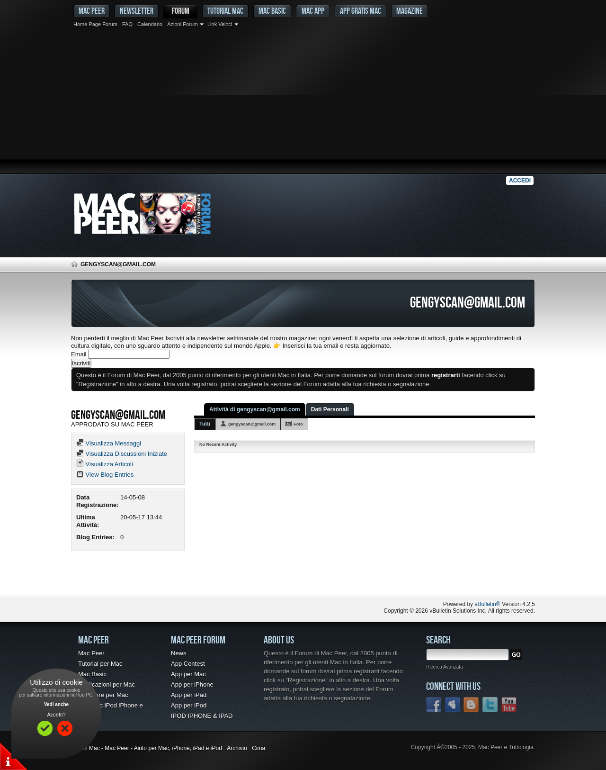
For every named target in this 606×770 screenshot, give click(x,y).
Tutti (204, 423)
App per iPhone (192, 684)
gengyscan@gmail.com (252, 424)
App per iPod (188, 705)
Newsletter (136, 10)
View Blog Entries (105, 474)
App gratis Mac (360, 10)
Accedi (520, 180)
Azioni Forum (182, 24)
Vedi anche (56, 704)
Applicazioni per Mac (106, 684)
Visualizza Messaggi (108, 443)
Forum (180, 10)
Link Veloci (219, 24)
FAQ (127, 24)
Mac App (313, 10)
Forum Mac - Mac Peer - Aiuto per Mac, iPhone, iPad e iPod (146, 748)
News (179, 653)
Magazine (409, 10)
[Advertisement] (303, 102)
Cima (258, 748)
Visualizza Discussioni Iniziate (121, 453)
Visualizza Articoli (104, 464)
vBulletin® (487, 604)
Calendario (149, 24)
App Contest (188, 663)
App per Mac (188, 674)
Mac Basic (272, 10)
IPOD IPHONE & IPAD (202, 715)
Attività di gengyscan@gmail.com (254, 409)
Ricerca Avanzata (444, 667)
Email (79, 354)
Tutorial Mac (225, 10)
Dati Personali (330, 409)
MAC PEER (92, 10)
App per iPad (188, 694)
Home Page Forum (95, 24)
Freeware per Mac (103, 694)
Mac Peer (91, 653)
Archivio (237, 748)
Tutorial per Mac (100, 663)
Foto (298, 424)
